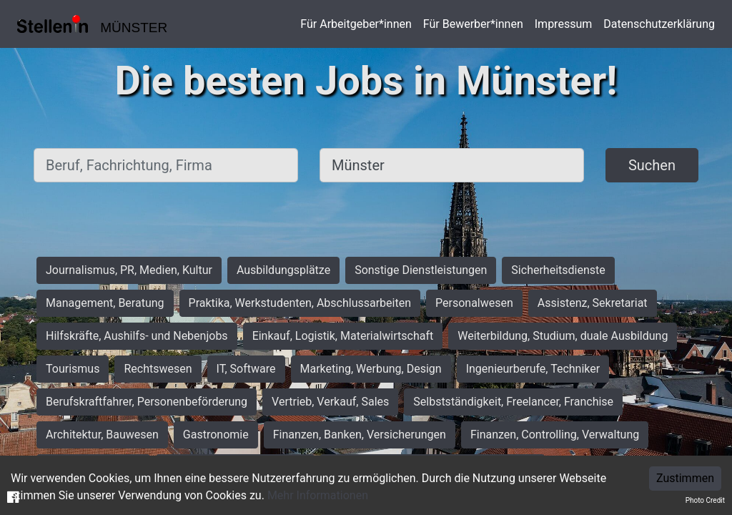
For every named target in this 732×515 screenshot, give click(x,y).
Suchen (652, 165)
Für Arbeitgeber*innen (355, 24)
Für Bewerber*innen (473, 24)
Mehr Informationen (317, 495)
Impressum (564, 24)
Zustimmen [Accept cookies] (685, 478)
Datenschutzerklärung (659, 24)
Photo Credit (705, 500)
